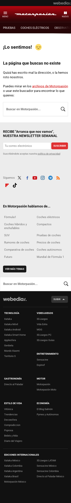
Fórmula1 (10, 217)
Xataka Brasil (11, 476)
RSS (58, 177)
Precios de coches (48, 242)
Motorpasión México (15, 481)
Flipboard (7, 185)
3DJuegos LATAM (46, 460)
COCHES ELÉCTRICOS (35, 28)
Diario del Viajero (13, 441)
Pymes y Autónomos (48, 414)
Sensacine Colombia (48, 471)
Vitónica (8, 409)
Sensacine (42, 359)
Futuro (8, 257)
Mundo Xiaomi (12, 350)
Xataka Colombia (13, 465)
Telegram (50, 177)
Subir (56, 299)
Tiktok (15, 185)
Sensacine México (46, 465)
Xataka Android (12, 329)
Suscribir (59, 145)
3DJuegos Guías (46, 340)
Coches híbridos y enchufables (15, 226)
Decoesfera (10, 419)
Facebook (27, 177)
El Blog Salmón (45, 409)
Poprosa (8, 430)
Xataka (8, 319)
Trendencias (11, 414)
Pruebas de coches (49, 235)
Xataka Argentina (13, 471)
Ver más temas (14, 269)
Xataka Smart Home (15, 334)
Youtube (35, 177)
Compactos (44, 224)
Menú (5, 16)
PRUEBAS (9, 28)
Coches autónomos (49, 249)
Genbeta (8, 345)
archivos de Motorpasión (50, 86)
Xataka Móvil (11, 324)
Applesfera (10, 340)
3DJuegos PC (44, 334)
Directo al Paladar (13, 384)
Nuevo (65, 16)
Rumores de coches (16, 242)
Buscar (63, 109)
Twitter (19, 177)
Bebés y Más (11, 435)
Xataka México (12, 460)
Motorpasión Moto (46, 389)
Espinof (41, 365)
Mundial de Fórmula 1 (50, 257)
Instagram (43, 177)
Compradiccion (12, 425)
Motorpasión (35, 14)
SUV (7, 235)
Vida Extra (42, 324)
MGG (39, 329)
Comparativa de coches (19, 249)
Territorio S (10, 356)
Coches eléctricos (48, 217)
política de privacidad (49, 153)
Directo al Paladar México (50, 476)
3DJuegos (42, 319)
